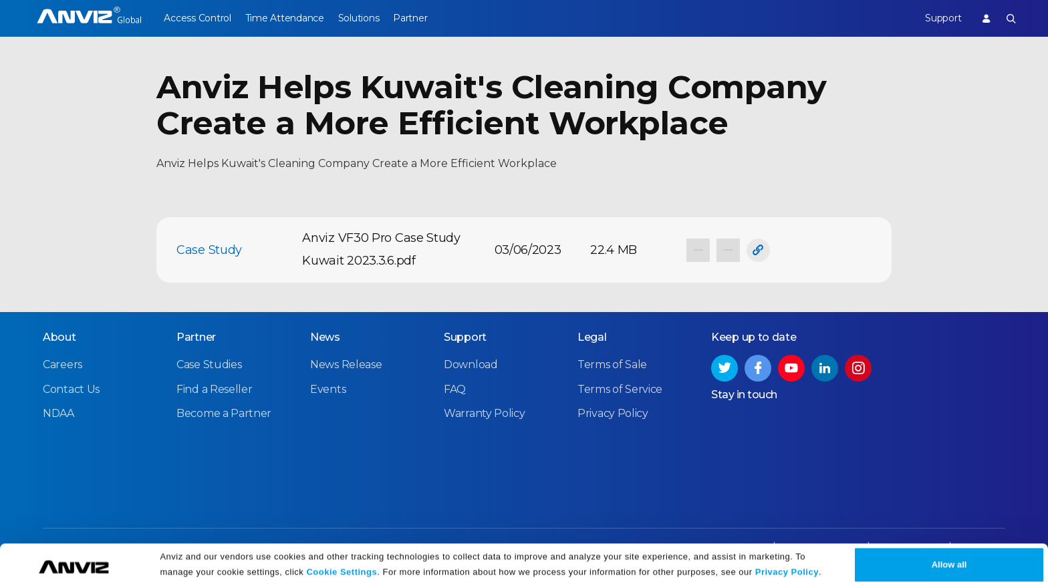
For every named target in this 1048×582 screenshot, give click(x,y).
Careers (62, 364)
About (59, 337)
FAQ (455, 388)
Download (471, 364)
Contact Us (71, 388)
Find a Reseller (214, 388)
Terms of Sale (612, 364)
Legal (592, 337)
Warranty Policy (484, 412)
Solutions (372, 18)
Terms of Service (619, 388)
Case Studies (208, 364)
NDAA (58, 412)
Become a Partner (223, 412)
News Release (346, 364)
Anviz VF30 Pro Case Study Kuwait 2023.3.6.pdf (381, 249)
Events (328, 388)
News (325, 337)
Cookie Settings (341, 564)
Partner (432, 18)
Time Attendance (291, 18)
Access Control (197, 18)
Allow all (949, 556)
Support (936, 18)
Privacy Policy (787, 564)
